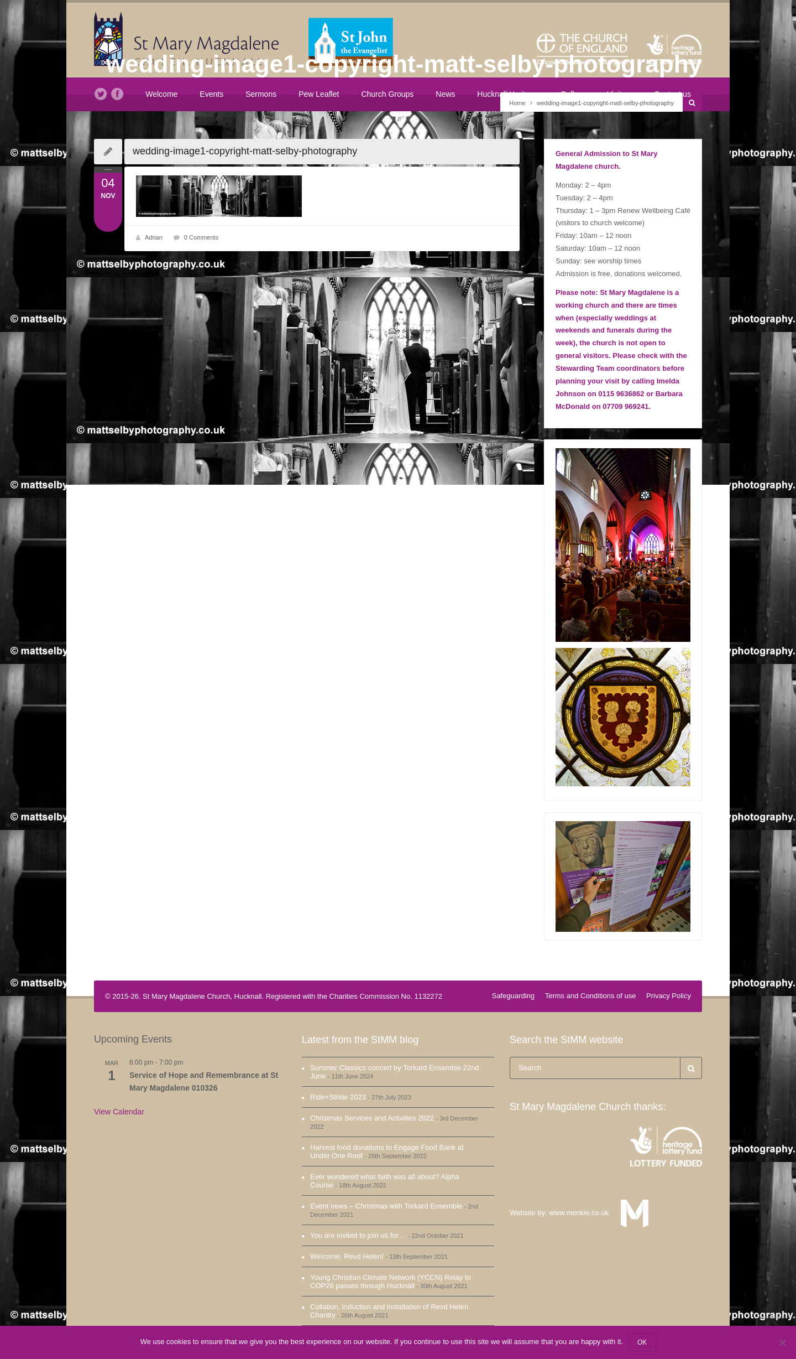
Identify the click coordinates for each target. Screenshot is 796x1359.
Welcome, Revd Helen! (347, 1256)
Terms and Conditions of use (590, 996)
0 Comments (201, 237)
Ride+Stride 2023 (338, 1097)
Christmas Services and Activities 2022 (372, 1118)
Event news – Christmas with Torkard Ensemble (386, 1206)
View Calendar (119, 1111)
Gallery (573, 94)
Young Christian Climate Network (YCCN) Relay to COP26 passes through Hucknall (390, 1281)
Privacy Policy (668, 996)
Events (211, 94)
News (445, 94)
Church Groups (387, 94)
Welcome (161, 94)
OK (642, 1342)
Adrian (154, 237)
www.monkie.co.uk (584, 1212)
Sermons (260, 94)
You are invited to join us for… (358, 1235)
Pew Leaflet (318, 94)
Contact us (672, 94)
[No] (782, 1342)
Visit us (619, 94)
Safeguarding (513, 996)
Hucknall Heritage (507, 94)
